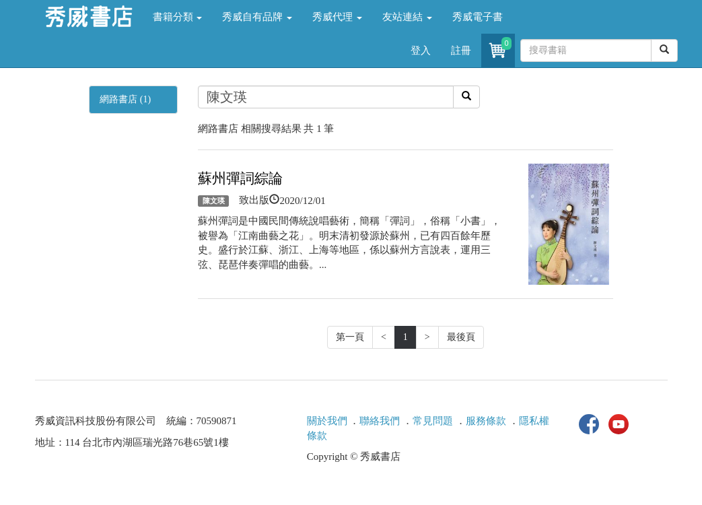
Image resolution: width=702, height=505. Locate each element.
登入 (421, 50)
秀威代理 (337, 16)
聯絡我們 (379, 420)
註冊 (461, 50)
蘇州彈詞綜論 (240, 178)
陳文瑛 (214, 201)
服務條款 (486, 420)
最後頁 (461, 337)
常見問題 (433, 420)
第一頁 (350, 337)
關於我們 (327, 420)
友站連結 (407, 16)
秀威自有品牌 (257, 16)
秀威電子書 (477, 16)
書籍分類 (178, 16)
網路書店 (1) (125, 99)
